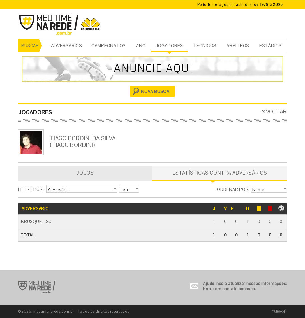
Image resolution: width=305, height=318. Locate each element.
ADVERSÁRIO (35, 208)
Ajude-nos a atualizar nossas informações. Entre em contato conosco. (245, 286)
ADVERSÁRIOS (66, 45)
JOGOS (85, 173)
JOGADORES (169, 45)
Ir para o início (36, 287)
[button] (81, 189)
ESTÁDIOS (270, 45)
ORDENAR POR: (233, 189)
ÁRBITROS (238, 45)
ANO (140, 45)
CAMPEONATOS (108, 45)
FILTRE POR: (31, 189)
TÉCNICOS (204, 45)
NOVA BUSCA (155, 91)
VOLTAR (276, 111)
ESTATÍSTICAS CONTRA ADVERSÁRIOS (219, 173)
